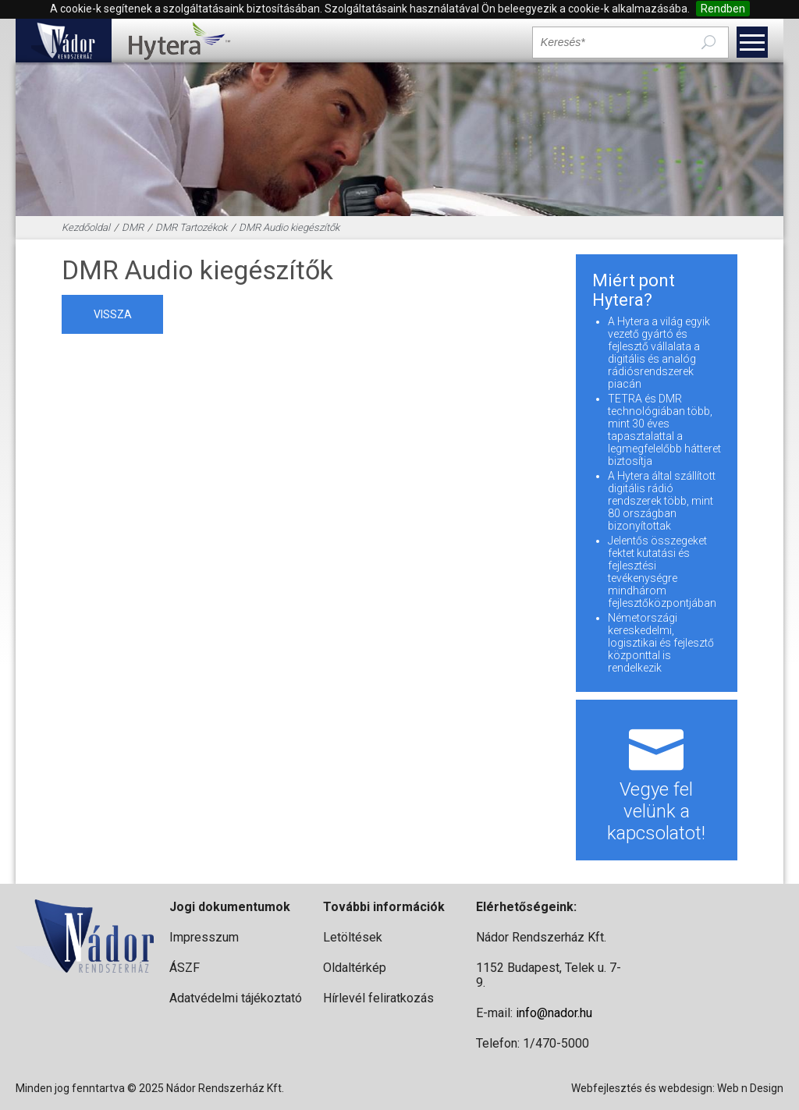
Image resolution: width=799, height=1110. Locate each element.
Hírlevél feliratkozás (378, 998)
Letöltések (352, 937)
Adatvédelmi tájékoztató (235, 998)
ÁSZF (184, 967)
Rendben (723, 8)
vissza (113, 314)
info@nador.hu (554, 1012)
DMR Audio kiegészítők (289, 227)
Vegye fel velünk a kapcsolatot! (656, 780)
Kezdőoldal (86, 227)
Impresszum (204, 937)
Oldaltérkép (354, 967)
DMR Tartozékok (191, 227)
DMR (133, 227)
